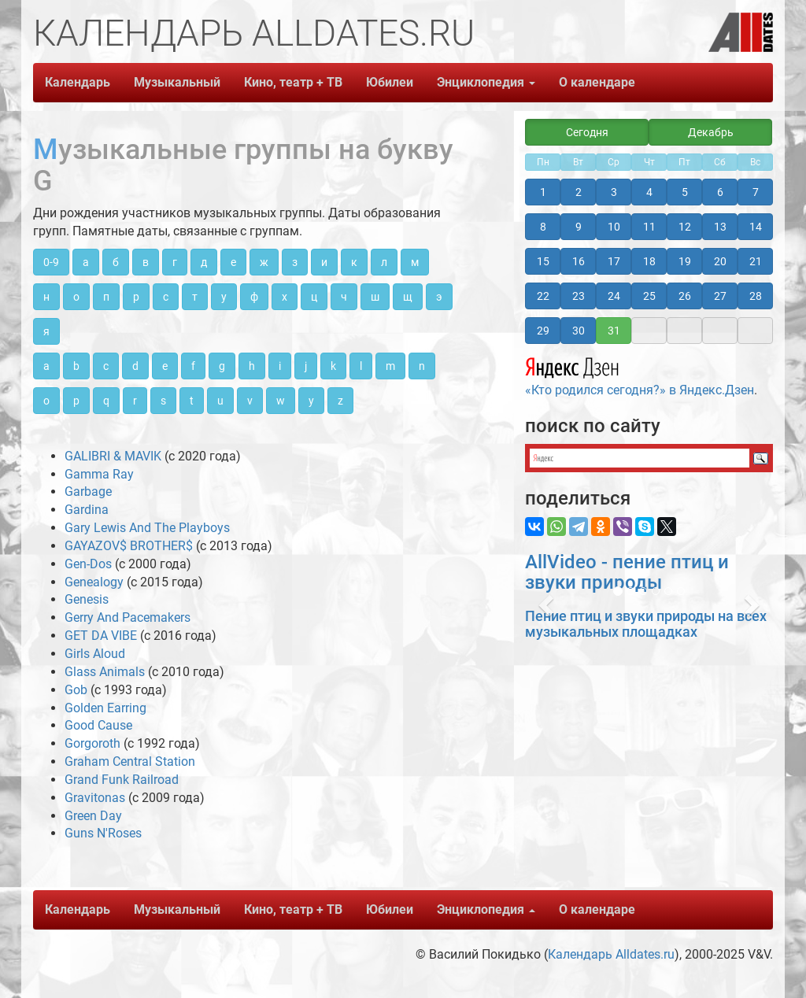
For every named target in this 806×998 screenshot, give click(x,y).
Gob (76, 689)
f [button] (193, 366)
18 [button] (649, 261)
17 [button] (614, 261)
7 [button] (755, 192)
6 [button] (720, 192)
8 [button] (543, 226)
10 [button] (614, 226)
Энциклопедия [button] (486, 82)
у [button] (224, 296)
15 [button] (543, 261)
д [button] (204, 262)
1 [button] (543, 192)
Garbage (88, 491)
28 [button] (755, 296)
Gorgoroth (92, 743)
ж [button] (264, 262)
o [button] (46, 400)
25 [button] (649, 296)
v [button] (250, 400)
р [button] (136, 296)
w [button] (280, 400)
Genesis (87, 599)
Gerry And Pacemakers (127, 617)
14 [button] (755, 226)
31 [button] (614, 330)
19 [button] (684, 261)
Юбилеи (389, 82)
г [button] (174, 262)
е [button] (233, 262)
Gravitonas (95, 797)
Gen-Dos (88, 563)
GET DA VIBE (101, 635)
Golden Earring (105, 707)
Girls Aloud (95, 653)
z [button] (340, 400)
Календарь (77, 82)
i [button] (280, 366)
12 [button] (684, 226)
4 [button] (649, 192)
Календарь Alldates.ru (611, 954)
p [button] (76, 400)
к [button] (354, 262)
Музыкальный (177, 82)
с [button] (165, 296)
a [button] (46, 366)
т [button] (195, 296)
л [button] (384, 262)
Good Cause (98, 725)
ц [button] (314, 296)
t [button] (192, 400)
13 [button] (720, 226)
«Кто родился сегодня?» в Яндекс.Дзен (639, 374)
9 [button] (578, 226)
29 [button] (543, 330)
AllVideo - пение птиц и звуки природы (627, 572)
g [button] (222, 366)
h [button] (252, 366)
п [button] (106, 296)
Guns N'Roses (103, 833)
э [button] (439, 296)
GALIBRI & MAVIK (113, 456)
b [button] (76, 366)
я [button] (46, 331)
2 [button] (578, 192)
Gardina (87, 509)
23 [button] (578, 296)
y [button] (311, 400)
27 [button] (720, 296)
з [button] (295, 262)
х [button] (284, 296)
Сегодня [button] (587, 132)
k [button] (333, 366)
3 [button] (614, 192)
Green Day (93, 815)
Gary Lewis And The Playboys (147, 527)
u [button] (220, 400)
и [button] (324, 262)
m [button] (390, 366)
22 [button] (543, 296)
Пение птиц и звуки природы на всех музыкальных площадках (646, 624)
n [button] (422, 366)
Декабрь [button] (711, 132)
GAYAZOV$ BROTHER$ (129, 545)
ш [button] (375, 296)
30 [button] (578, 330)
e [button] (165, 366)
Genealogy (94, 582)
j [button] (306, 366)
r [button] (135, 400)
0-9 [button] (51, 262)
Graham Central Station (130, 761)
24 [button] (614, 296)
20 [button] (720, 261)
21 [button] (755, 261)
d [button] (135, 366)
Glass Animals (105, 671)
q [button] (106, 400)
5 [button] (685, 192)
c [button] (106, 366)
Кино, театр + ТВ (293, 82)
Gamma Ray (99, 474)
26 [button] (684, 296)
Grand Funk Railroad (122, 779)
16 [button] (578, 261)
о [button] (76, 296)
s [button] (163, 400)
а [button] (86, 262)
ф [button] (254, 296)
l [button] (361, 366)
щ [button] (407, 296)
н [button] (46, 296)
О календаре (597, 82)
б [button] (116, 262)
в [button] (145, 262)
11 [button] (649, 226)
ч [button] (344, 296)
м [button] (415, 262)
